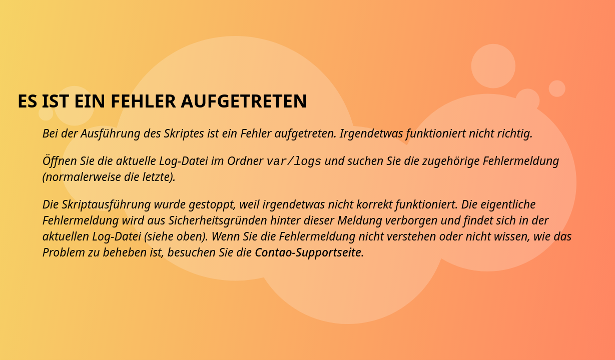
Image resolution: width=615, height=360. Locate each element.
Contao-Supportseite (308, 252)
